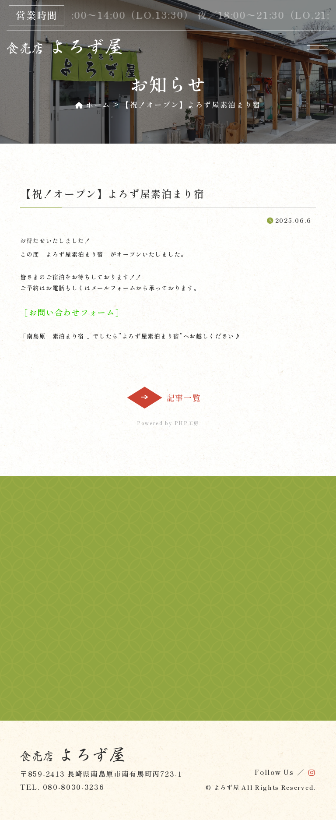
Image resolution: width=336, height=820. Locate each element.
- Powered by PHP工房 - (168, 422)
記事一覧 (184, 397)
